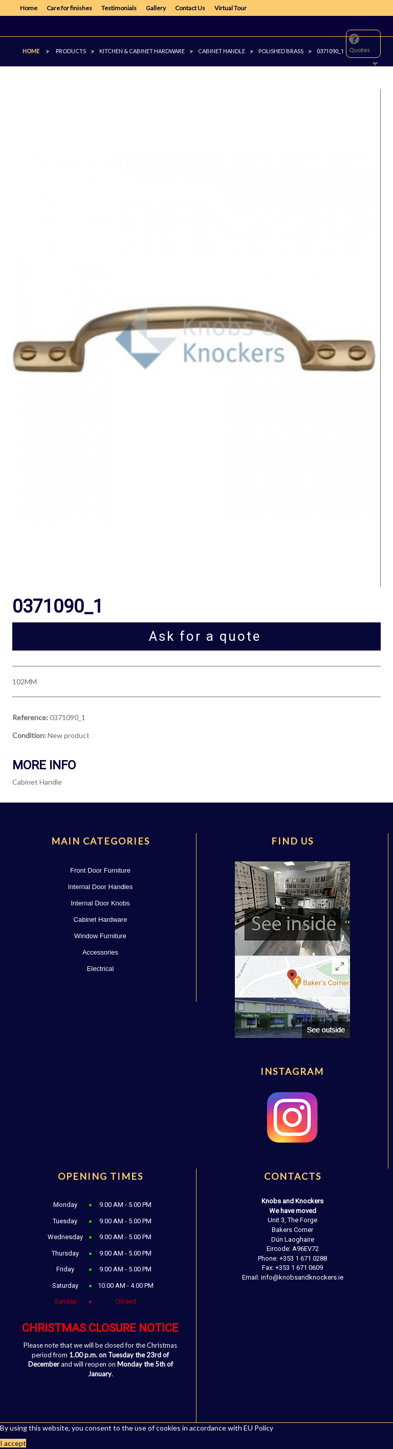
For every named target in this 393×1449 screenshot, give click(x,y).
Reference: (30, 717)
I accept (13, 1443)
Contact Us (190, 8)
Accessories (100, 952)
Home (28, 8)
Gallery (156, 8)
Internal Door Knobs (100, 903)
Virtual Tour (230, 8)
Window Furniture (100, 936)
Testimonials (119, 8)
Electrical (100, 968)
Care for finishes (69, 8)
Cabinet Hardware (100, 919)
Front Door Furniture (100, 870)
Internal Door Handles (100, 887)
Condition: (29, 735)
